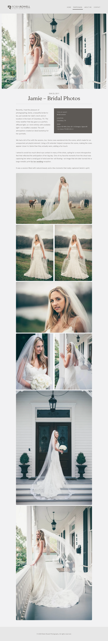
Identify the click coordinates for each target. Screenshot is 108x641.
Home (69, 7)
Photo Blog (77, 7)
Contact (97, 7)
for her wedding (37, 161)
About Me (88, 7)
